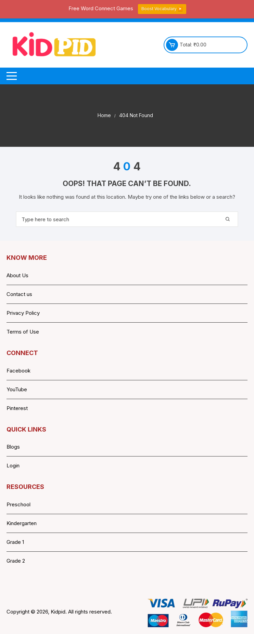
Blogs (13, 446)
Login (13, 465)
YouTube (17, 389)
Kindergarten (22, 523)
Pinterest (17, 408)
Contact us (19, 294)
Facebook (18, 370)
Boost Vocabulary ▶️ (162, 8)
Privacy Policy (23, 313)
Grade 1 (15, 542)
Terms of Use (23, 331)
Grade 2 (16, 561)
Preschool (18, 504)
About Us (17, 275)
